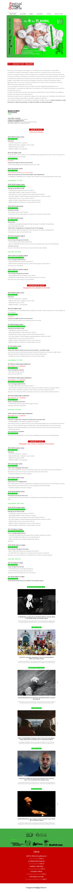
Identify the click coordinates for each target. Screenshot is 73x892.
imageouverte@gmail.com (16, 121)
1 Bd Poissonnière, (34, 864)
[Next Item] (57, 602)
